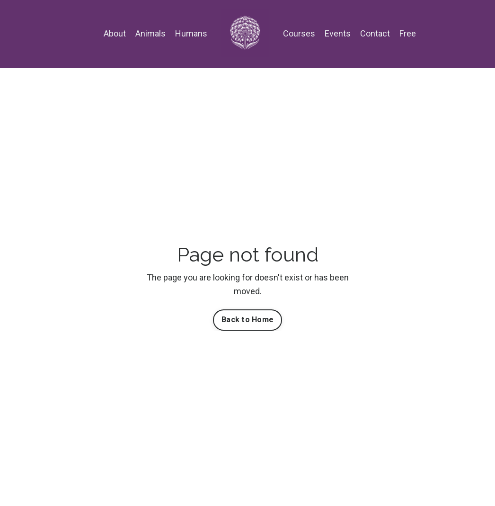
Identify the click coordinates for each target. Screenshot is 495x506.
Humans (191, 33)
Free (407, 33)
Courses (299, 33)
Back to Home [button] (247, 319)
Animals (150, 33)
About (115, 33)
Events (338, 33)
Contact (375, 33)
